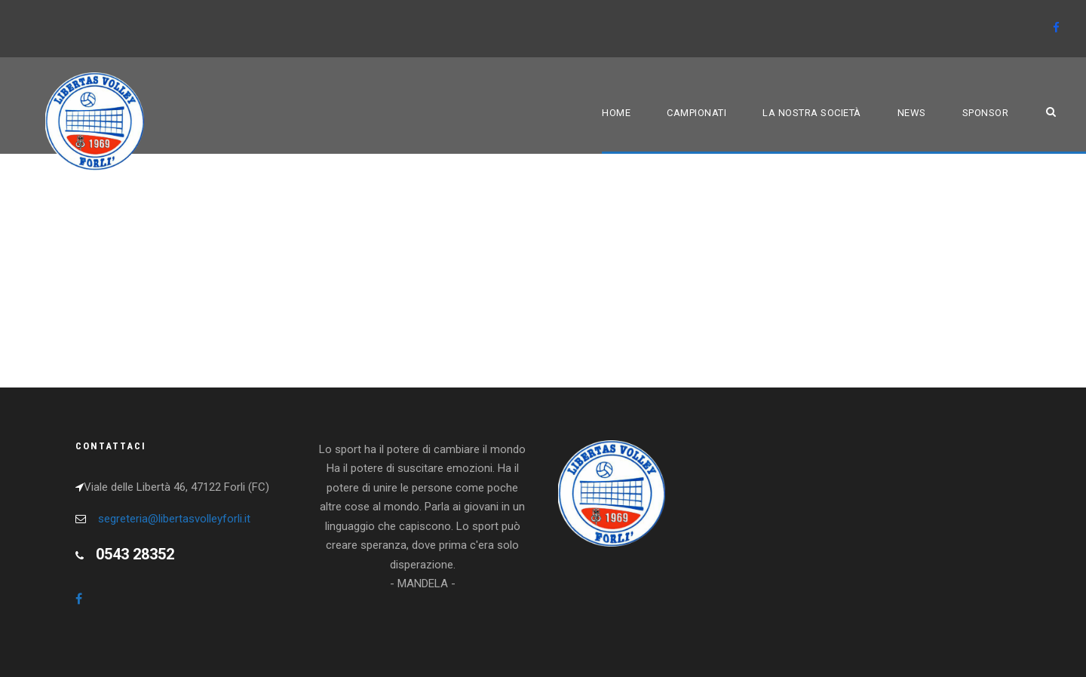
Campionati (696, 112)
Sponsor (985, 112)
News (911, 112)
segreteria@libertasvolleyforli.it (174, 518)
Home (616, 112)
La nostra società (811, 112)
